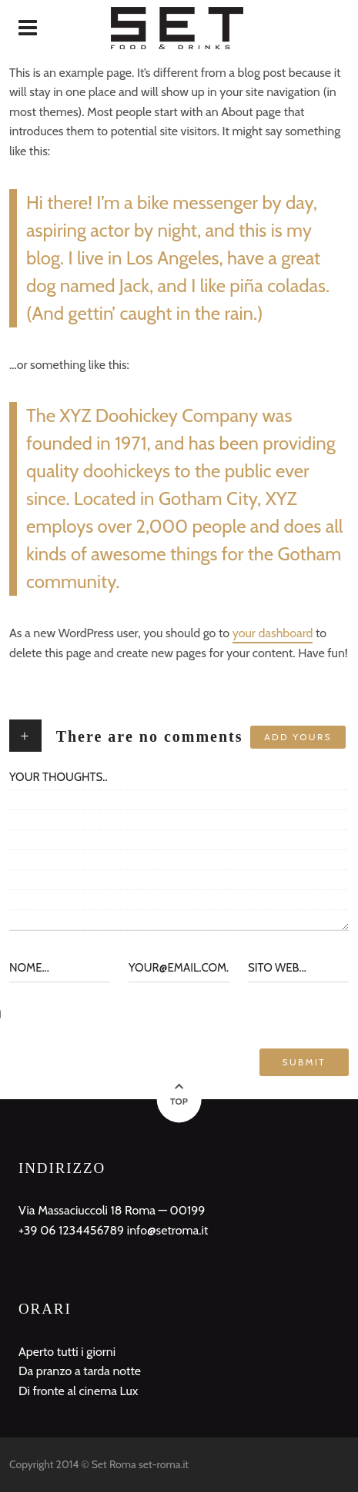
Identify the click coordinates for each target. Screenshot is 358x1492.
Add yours (298, 737)
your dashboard (273, 633)
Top (179, 1101)
